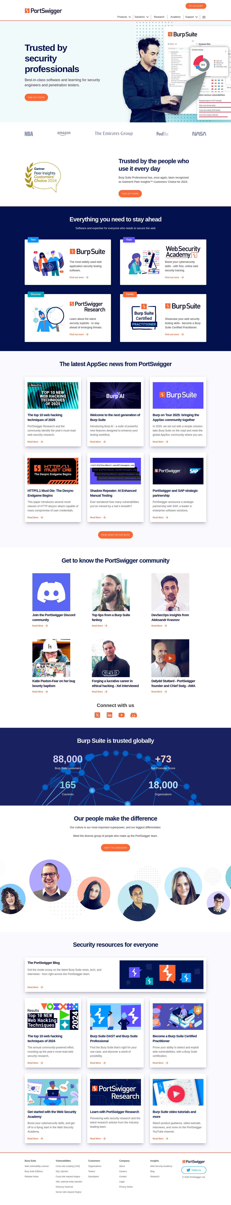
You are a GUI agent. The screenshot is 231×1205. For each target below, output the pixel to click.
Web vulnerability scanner (37, 1171)
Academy (175, 17)
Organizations (94, 1171)
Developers (93, 1181)
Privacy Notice (126, 1192)
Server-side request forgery (68, 1197)
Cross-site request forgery (68, 1181)
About (122, 1171)
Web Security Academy (161, 1171)
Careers (123, 1176)
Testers (91, 1176)
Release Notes (32, 1181)
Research (159, 17)
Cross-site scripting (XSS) (68, 1171)
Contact (123, 1181)
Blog (152, 1176)
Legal (121, 1187)
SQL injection (62, 1176)
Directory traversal (64, 1192)
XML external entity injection (69, 1187)
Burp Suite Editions (34, 1176)
